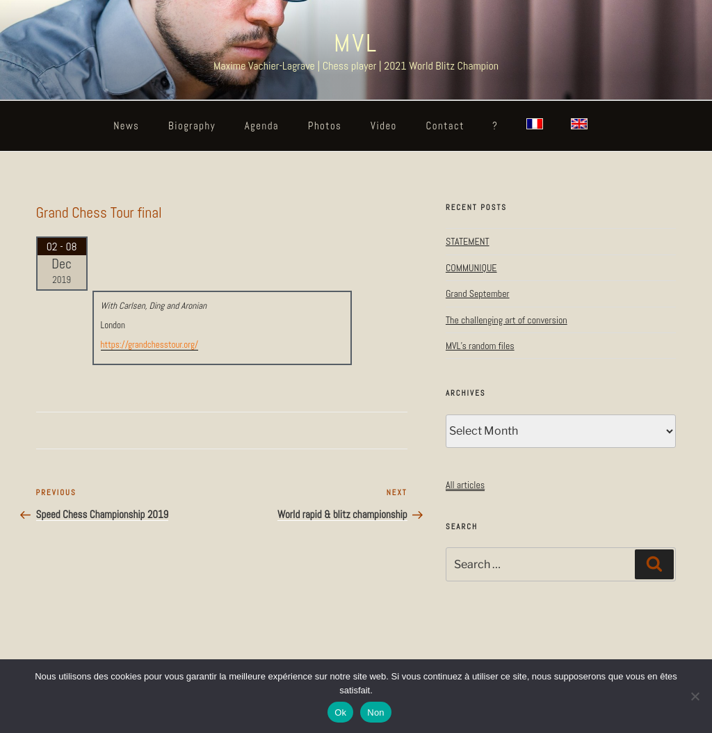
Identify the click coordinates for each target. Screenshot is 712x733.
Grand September (478, 293)
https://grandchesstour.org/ (149, 345)
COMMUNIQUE (471, 267)
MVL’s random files (480, 345)
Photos (325, 126)
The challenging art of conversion (506, 320)
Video (384, 126)
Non (376, 712)
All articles (465, 484)
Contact (445, 126)
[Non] (695, 696)
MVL (356, 43)
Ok (340, 712)
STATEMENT (468, 241)
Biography (192, 126)
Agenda (262, 126)
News (126, 126)
